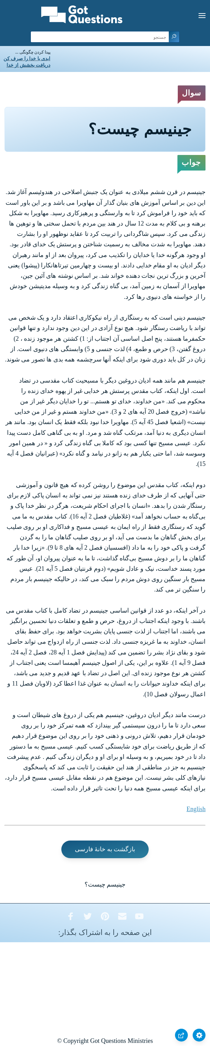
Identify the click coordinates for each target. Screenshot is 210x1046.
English (195, 809)
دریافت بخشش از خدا (28, 65)
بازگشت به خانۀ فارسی (105, 849)
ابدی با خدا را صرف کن (26, 58)
